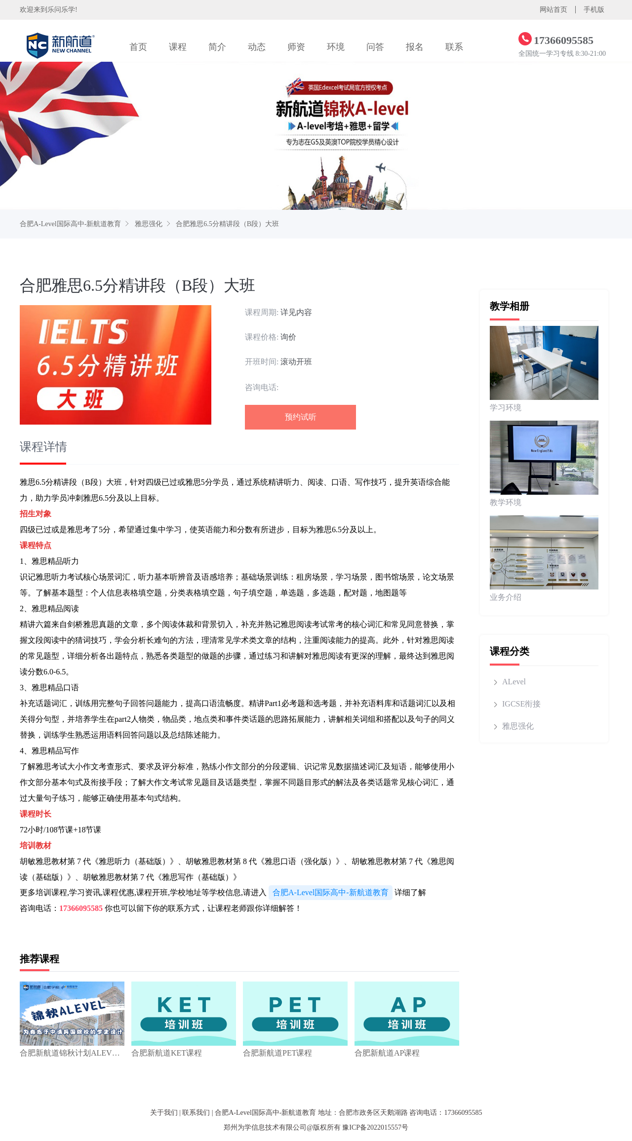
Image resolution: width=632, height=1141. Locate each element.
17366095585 (81, 908)
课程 (178, 47)
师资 (296, 47)
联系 (454, 47)
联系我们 (196, 1112)
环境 (336, 47)
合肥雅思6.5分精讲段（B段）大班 (227, 224)
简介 (217, 47)
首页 (138, 47)
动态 (257, 47)
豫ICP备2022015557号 (375, 1127)
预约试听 (300, 417)
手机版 (594, 9)
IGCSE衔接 (521, 704)
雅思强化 (148, 224)
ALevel (514, 681)
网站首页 (553, 9)
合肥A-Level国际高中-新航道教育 (70, 224)
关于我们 (164, 1112)
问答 (375, 47)
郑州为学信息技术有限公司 (265, 1127)
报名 (415, 47)
